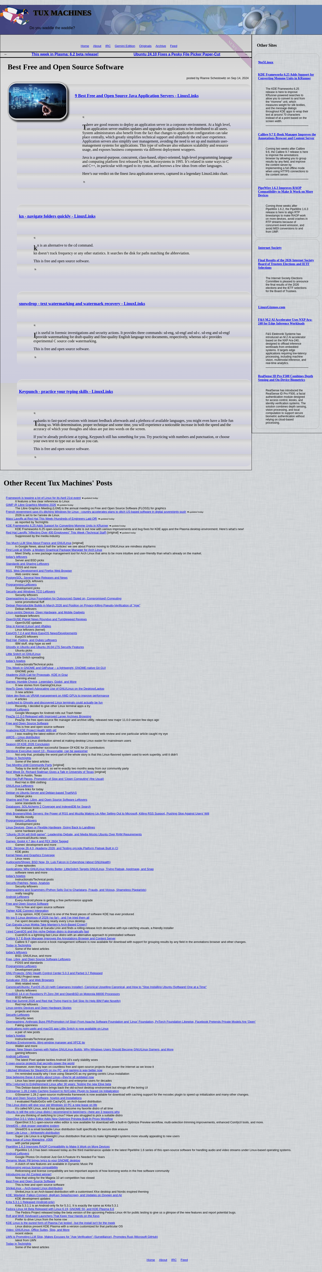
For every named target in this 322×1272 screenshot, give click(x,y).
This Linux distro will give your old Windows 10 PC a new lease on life (51, 1109)
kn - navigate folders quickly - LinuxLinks (57, 217)
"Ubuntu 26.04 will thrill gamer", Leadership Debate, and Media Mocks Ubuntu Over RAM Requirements (74, 838)
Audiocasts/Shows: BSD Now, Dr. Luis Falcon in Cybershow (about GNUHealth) (58, 866)
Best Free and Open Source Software (30, 1185)
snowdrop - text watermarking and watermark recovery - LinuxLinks (82, 306)
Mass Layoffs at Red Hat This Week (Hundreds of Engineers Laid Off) (51, 523)
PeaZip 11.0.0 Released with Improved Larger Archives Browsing (48, 720)
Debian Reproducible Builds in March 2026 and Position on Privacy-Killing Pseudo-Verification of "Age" (73, 609)
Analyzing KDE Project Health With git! (31, 734)
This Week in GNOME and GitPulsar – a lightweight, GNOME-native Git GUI (56, 672)
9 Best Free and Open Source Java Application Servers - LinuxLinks (137, 95)
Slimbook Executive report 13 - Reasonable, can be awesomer (47, 755)
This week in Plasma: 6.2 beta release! (65, 54)
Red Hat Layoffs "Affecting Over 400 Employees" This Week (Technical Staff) (56, 536)
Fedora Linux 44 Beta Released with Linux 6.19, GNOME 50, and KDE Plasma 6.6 (60, 1213)
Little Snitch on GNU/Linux (23, 658)
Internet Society (270, 248)
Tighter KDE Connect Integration (27, 915)
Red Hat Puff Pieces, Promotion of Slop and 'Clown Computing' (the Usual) (55, 783)
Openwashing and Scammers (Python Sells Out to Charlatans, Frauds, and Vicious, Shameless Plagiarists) (76, 894)
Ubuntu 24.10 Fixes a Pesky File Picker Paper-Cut (177, 54)
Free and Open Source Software (27, 727)
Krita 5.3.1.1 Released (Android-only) (30, 1206)
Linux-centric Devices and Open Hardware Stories (39, 1012)
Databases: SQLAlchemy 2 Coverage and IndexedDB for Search (48, 810)
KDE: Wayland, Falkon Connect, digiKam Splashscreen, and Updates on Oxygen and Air (64, 1199)
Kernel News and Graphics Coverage (30, 859)
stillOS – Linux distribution (23, 741)
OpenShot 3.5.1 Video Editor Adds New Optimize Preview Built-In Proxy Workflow (59, 1123)
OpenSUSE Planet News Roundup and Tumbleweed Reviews (46, 623)
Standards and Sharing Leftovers (27, 568)
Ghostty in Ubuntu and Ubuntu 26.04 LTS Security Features (45, 651)
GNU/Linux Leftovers (19, 790)
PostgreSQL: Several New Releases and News (37, 582)
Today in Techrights (18, 762)
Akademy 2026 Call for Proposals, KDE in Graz (37, 679)
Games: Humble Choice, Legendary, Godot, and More (41, 686)
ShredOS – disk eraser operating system (32, 1130)
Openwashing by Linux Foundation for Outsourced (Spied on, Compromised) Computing (64, 602)
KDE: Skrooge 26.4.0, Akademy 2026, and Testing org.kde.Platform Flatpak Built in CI (62, 852)
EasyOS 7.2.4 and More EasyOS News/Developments (41, 637)
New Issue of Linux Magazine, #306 (29, 1143)
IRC (108, 46)
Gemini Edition (125, 46)
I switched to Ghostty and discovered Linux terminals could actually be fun (54, 706)
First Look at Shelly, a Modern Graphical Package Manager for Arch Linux (54, 554)
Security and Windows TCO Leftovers (30, 595)
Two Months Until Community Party (29, 769)
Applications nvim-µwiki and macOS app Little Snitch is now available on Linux (57, 1032)
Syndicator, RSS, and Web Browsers (30, 984)
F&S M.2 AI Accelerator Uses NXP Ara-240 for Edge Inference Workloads (285, 321)
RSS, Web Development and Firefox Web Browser (39, 575)
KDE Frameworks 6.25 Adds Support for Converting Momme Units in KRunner (286, 76)
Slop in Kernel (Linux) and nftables (28, 630)
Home (85, 46)
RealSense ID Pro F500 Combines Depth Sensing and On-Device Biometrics (285, 378)
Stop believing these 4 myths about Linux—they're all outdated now (50, 1081)
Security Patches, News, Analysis (28, 887)
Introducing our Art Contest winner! (29, 1178)
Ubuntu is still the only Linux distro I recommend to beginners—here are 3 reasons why (63, 1116)
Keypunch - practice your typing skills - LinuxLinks (66, 395)
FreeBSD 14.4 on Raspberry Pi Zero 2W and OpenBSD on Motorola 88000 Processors (63, 998)
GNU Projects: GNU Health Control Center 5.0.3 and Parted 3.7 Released (54, 977)
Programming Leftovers (21, 588)
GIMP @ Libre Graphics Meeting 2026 (31, 509)
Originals (145, 46)
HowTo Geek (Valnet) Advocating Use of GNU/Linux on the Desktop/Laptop (55, 693)
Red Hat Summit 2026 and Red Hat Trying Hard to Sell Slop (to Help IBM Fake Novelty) (63, 1005)
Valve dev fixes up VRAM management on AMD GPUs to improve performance (57, 699)
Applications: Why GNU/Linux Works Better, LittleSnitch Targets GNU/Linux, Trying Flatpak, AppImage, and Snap (80, 873)
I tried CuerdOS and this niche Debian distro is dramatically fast (47, 935)
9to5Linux (265, 62)
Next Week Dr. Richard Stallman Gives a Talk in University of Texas (50, 776)
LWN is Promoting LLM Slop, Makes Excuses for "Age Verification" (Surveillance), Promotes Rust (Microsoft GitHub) (82, 1241)
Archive (161, 46)
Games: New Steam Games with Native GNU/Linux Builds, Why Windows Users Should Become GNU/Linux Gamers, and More (89, 1053)
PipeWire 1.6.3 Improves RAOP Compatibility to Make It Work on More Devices (285, 191)
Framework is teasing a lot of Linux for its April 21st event (43, 502)
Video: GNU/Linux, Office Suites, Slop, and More (38, 1234)
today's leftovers (16, 561)
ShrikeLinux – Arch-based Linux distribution (34, 1192)
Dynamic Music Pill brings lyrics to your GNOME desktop (43, 1164)
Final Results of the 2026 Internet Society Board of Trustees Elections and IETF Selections (286, 264)
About (97, 46)
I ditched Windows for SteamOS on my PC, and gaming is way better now (54, 1074)
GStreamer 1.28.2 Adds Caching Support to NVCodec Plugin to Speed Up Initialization (62, 1095)
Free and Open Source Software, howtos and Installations (44, 1102)
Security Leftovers (18, 1019)
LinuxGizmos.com (271, 307)
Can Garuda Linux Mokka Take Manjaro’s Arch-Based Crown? (46, 928)
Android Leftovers (17, 713)
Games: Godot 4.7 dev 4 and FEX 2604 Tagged (37, 845)
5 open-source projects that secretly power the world (40, 1067)
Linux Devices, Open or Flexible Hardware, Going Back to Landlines (50, 831)
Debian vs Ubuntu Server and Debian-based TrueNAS (41, 797)
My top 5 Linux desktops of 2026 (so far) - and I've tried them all (47, 921)
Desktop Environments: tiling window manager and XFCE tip (45, 1046)
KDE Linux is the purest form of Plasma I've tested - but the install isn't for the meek (60, 1227)
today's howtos (15, 665)
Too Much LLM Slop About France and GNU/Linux (39, 547)
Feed (173, 46)
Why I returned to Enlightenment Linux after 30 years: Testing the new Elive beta (58, 1088)
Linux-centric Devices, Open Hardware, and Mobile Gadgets (45, 616)
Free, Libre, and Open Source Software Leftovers (38, 963)
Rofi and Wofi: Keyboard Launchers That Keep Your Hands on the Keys (53, 1220)
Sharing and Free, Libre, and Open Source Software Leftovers (46, 804)
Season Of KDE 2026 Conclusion (28, 748)
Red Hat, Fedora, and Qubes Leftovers (31, 644)
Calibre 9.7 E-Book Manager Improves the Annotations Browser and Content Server (287, 136)
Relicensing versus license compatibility (32, 1171)
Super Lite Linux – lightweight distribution (33, 1137)
